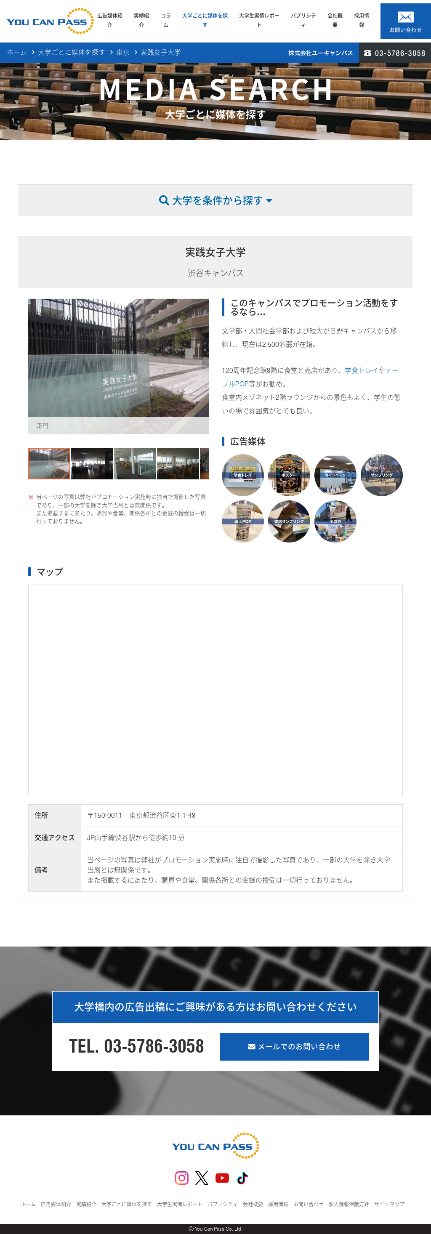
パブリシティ (303, 20)
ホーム (17, 53)
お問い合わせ (308, 1204)
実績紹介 (141, 20)
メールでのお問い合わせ (294, 1046)
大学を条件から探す (215, 200)
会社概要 (335, 20)
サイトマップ (389, 1204)
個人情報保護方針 (349, 1204)
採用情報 (361, 20)
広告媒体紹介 (109, 20)
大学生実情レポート (259, 20)
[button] (36, 366)
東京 (123, 53)
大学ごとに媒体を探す (205, 20)
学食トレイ (361, 371)
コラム (166, 20)
